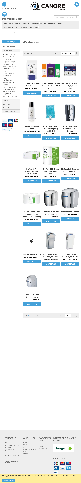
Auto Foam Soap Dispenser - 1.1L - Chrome (70, 128)
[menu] (40, 25)
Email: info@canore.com (12, 457)
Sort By (57, 53)
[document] (40, 478)
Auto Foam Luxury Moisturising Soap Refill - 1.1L (50, 128)
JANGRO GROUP (27, 447)
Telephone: (12, 455)
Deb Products (7, 59)
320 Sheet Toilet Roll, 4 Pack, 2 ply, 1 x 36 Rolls (70, 85)
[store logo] (43, 5)
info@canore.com (12, 18)
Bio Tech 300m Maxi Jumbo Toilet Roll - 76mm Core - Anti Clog (32, 214)
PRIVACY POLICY (43, 449)
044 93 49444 (9, 8)
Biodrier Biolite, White (32, 254)
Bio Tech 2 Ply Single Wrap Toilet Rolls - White (51, 171)
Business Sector (13, 33)
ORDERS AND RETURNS (29, 449)
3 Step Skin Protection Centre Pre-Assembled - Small (51, 85)
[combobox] (66, 17)
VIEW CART (26, 453)
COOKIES (41, 451)
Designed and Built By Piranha (11, 462)
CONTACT (25, 442)
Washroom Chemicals (10, 96)
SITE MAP (25, 444)
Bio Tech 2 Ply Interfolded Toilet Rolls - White (32, 171)
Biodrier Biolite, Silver (70, 212)
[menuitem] (5, 23)
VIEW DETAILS (32, 93)
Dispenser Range (9, 62)
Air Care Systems (9, 54)
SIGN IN (25, 451)
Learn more (21, 477)
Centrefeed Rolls (8, 57)
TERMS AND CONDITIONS (42, 445)
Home (4, 33)
